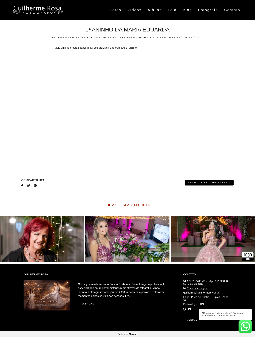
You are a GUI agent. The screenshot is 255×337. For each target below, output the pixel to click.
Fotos (115, 10)
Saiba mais (88, 304)
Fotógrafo (208, 10)
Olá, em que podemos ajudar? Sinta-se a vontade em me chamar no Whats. (222, 314)
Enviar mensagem (197, 288)
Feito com (127, 334)
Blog (187, 10)
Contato (232, 10)
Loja (172, 10)
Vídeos (134, 10)
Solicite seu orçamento (209, 182)
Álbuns (155, 10)
